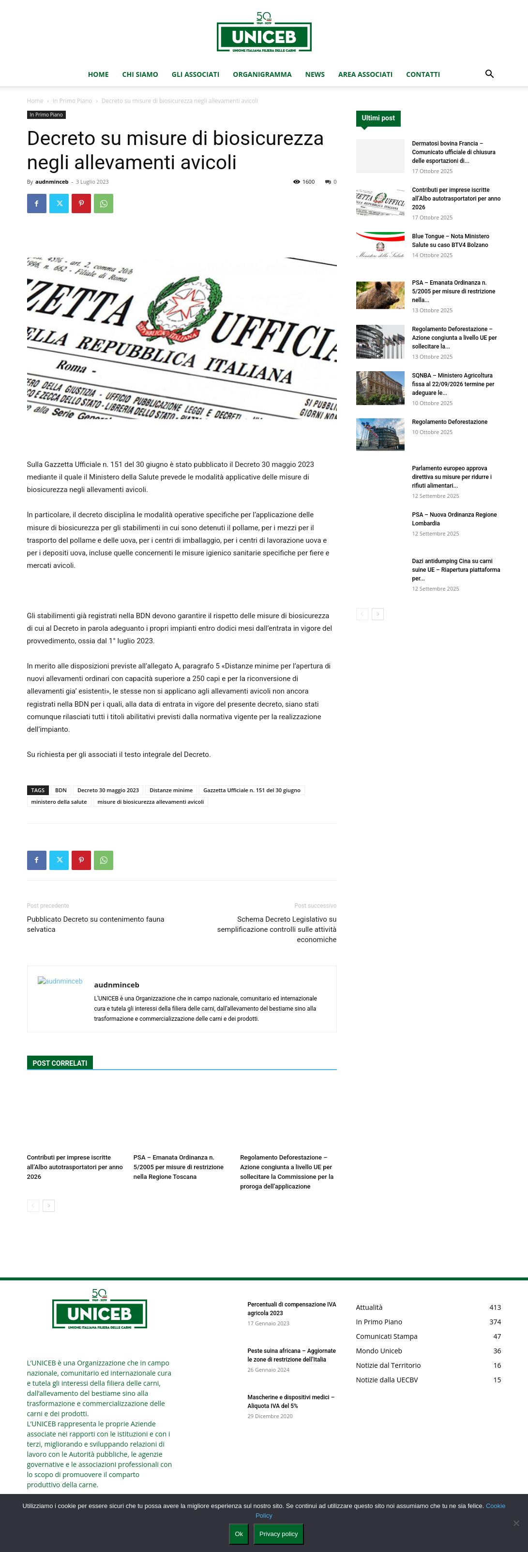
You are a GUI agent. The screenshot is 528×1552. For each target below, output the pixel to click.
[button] (489, 75)
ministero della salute (59, 801)
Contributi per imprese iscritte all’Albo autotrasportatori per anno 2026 (75, 1167)
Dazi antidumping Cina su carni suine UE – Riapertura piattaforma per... (456, 570)
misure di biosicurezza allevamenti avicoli (151, 801)
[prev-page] (33, 1206)
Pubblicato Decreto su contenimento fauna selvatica (96, 924)
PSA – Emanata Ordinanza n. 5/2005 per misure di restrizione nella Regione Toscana (179, 1167)
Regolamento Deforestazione (450, 422)
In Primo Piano (72, 101)
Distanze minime (171, 790)
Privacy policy (278, 1533)
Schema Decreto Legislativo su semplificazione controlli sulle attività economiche (277, 929)
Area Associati (365, 74)
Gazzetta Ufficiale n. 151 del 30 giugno (252, 790)
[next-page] (49, 1206)
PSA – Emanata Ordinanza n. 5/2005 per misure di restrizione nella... (454, 291)
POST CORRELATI (60, 1063)
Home (98, 74)
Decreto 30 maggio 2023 (108, 790)
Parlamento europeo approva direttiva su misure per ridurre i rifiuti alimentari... (452, 477)
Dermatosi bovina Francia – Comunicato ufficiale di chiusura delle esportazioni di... (454, 152)
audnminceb (52, 181)
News (315, 74)
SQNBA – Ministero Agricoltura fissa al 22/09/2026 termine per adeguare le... (453, 384)
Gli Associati (196, 74)
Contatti (423, 74)
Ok (239, 1533)
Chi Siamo (140, 74)
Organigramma (262, 74)
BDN (61, 790)
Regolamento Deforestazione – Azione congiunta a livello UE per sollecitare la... (454, 338)
